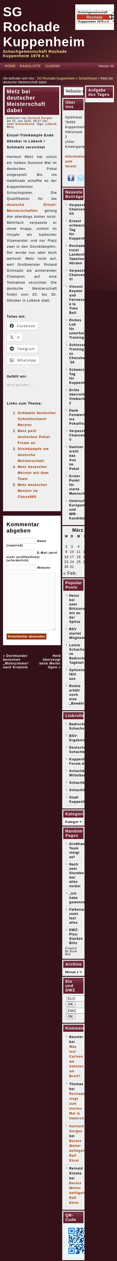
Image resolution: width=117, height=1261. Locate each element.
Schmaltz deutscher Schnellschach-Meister (37, 419)
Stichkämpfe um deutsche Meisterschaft (33, 455)
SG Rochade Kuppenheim (44, 27)
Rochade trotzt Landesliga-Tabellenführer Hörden (82, 254)
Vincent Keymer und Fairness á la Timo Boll (77, 300)
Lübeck (50, 124)
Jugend (52, 66)
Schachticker (81, 790)
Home (10, 66)
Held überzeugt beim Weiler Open (50, 661)
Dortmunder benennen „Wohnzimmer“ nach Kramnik (16, 661)
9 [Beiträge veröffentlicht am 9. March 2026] (66, 552)
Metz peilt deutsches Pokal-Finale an (34, 437)
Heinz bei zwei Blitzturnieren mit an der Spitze (81, 609)
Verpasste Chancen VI (78, 275)
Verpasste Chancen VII (78, 209)
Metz (10, 127)
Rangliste (30, 66)
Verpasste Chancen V (78, 435)
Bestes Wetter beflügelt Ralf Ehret (77, 1150)
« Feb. (70, 573)
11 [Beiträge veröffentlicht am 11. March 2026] (79, 552)
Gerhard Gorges (40, 118)
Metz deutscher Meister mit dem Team (33, 473)
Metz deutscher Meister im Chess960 (32, 491)
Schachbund (88, 78)
